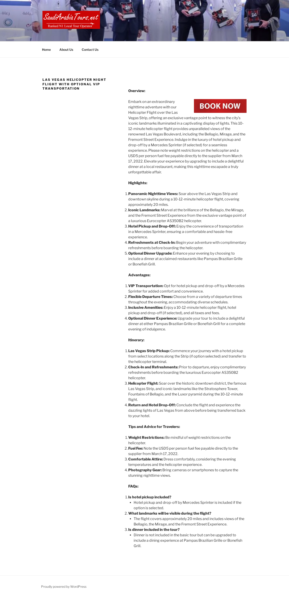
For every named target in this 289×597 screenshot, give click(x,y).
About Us (66, 49)
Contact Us (90, 49)
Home (46, 49)
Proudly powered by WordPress (63, 586)
